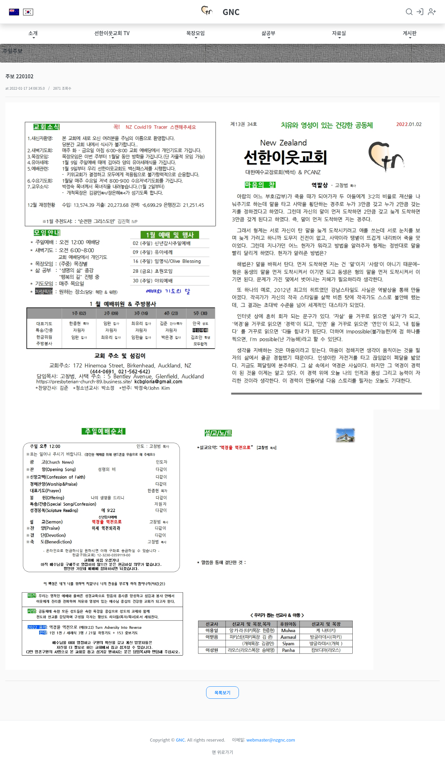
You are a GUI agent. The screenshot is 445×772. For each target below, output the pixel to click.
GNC (231, 11)
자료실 (339, 32)
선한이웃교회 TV (111, 32)
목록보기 (222, 692)
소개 (33, 32)
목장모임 (195, 32)
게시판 (410, 32)
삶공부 (268, 32)
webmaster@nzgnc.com (271, 740)
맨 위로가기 (222, 752)
